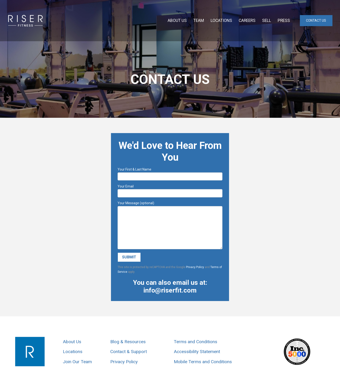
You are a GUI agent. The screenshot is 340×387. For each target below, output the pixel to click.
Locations (72, 351)
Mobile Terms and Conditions (203, 361)
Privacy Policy (195, 267)
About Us (72, 341)
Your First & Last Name (170, 173)
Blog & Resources (128, 341)
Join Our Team (77, 361)
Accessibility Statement (197, 351)
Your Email (170, 190)
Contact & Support (128, 351)
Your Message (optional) (170, 206)
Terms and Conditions (195, 341)
